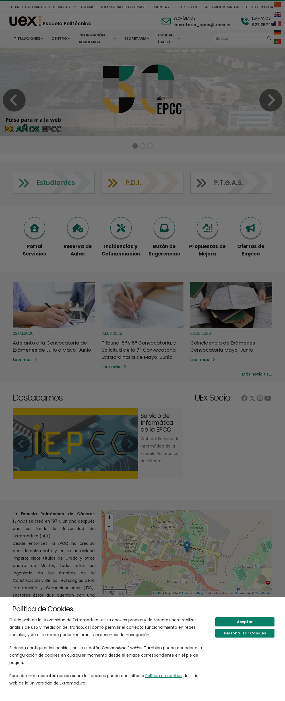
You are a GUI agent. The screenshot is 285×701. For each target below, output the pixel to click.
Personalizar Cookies (245, 633)
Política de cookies (163, 676)
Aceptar (245, 621)
